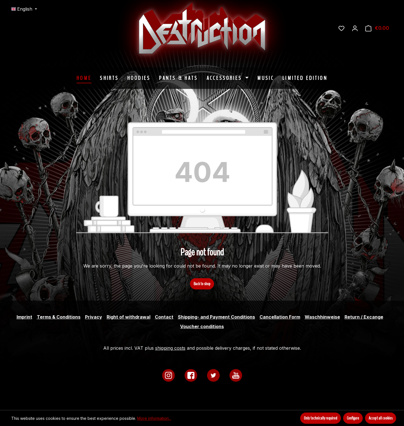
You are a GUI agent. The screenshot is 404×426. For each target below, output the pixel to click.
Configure (353, 418)
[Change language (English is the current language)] (24, 9)
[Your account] (355, 28)
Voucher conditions (202, 326)
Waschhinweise (322, 317)
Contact (164, 317)
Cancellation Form (280, 317)
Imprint (24, 317)
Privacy (93, 317)
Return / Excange (364, 317)
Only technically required (320, 418)
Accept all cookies (380, 418)
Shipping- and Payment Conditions (216, 317)
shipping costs (170, 348)
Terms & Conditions (59, 317)
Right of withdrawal (128, 317)
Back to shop (202, 284)
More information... (154, 418)
